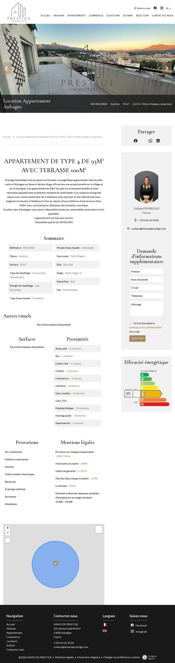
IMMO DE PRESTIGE (66, 624)
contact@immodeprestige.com (148, 228)
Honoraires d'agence (88, 657)
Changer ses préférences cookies (121, 657)
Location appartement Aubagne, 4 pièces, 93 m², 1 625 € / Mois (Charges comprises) (59, 136)
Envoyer (137, 338)
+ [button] (8, 528)
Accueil (7, 136)
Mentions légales (64, 657)
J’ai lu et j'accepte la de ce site (145, 327)
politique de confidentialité (145, 327)
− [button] (8, 533)
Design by (149, 657)
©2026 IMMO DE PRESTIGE (35, 657)
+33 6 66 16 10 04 (149, 220)
